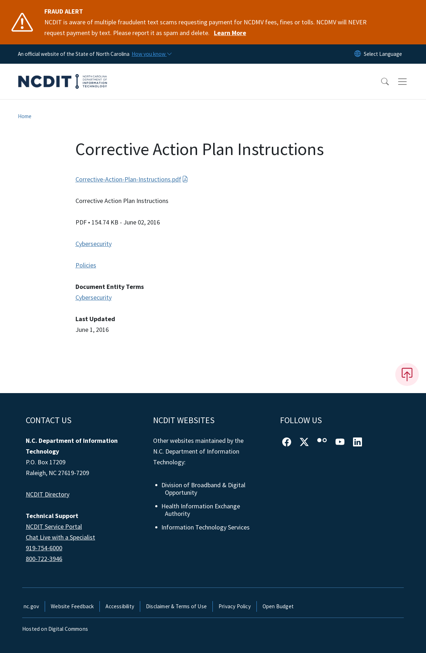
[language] (383, 54)
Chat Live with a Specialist (60, 537)
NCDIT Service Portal (54, 526)
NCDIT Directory (47, 494)
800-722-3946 (44, 559)
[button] (380, 81)
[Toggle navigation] (409, 81)
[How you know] (151, 54)
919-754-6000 (44, 548)
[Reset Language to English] (357, 54)
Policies (85, 265)
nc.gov (31, 606)
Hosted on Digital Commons (55, 628)
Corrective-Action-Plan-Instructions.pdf (131, 179)
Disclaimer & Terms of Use (176, 606)
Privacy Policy (235, 606)
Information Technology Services (206, 527)
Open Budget (278, 606)
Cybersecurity (93, 244)
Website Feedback (72, 606)
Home (24, 116)
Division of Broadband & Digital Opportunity (203, 489)
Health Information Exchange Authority (201, 510)
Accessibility (120, 606)
